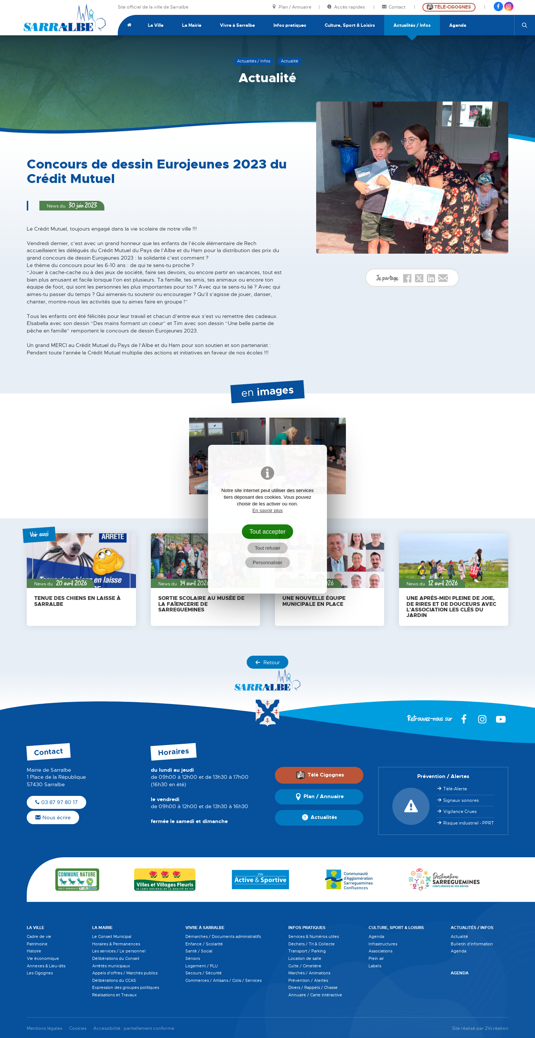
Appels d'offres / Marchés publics (125, 973)
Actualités (319, 818)
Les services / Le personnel (119, 951)
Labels (375, 965)
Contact (394, 7)
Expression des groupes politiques (125, 987)
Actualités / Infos (412, 25)
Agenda (457, 25)
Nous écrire (53, 817)
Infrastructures (383, 944)
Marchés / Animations (309, 973)
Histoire (34, 951)
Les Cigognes (40, 973)
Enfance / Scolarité (204, 944)
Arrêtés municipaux (111, 965)
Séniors (192, 958)
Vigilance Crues (460, 811)
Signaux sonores (461, 800)
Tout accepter (267, 531)
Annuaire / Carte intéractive (315, 994)
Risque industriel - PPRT (468, 823)
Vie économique (43, 958)
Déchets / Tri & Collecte (311, 944)
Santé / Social (199, 951)
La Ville (155, 25)
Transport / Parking (307, 951)
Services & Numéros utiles (313, 936)
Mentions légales (44, 1028)
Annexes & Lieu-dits (46, 965)
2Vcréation (496, 1028)
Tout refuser (268, 548)
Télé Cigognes (320, 775)
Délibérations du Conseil (115, 958)
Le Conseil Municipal (112, 936)
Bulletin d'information (472, 944)
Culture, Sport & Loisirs (350, 25)
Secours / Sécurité (203, 973)
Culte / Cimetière (304, 965)
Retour (267, 662)
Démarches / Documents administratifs (223, 936)
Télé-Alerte (455, 789)
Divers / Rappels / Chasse (313, 987)
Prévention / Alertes (308, 980)
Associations (380, 951)
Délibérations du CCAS (114, 980)
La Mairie (191, 25)
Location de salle (304, 958)
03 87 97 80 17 (56, 802)
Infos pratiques (289, 25)
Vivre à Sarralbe (237, 25)
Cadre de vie (39, 936)
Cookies (78, 1028)
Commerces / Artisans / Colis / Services (223, 980)
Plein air (376, 958)
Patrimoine (37, 944)
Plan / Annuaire (291, 7)
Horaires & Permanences (116, 944)
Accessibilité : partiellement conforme (133, 1028)
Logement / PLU (201, 965)
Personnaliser (267, 562)
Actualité (459, 936)
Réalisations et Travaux (114, 994)
